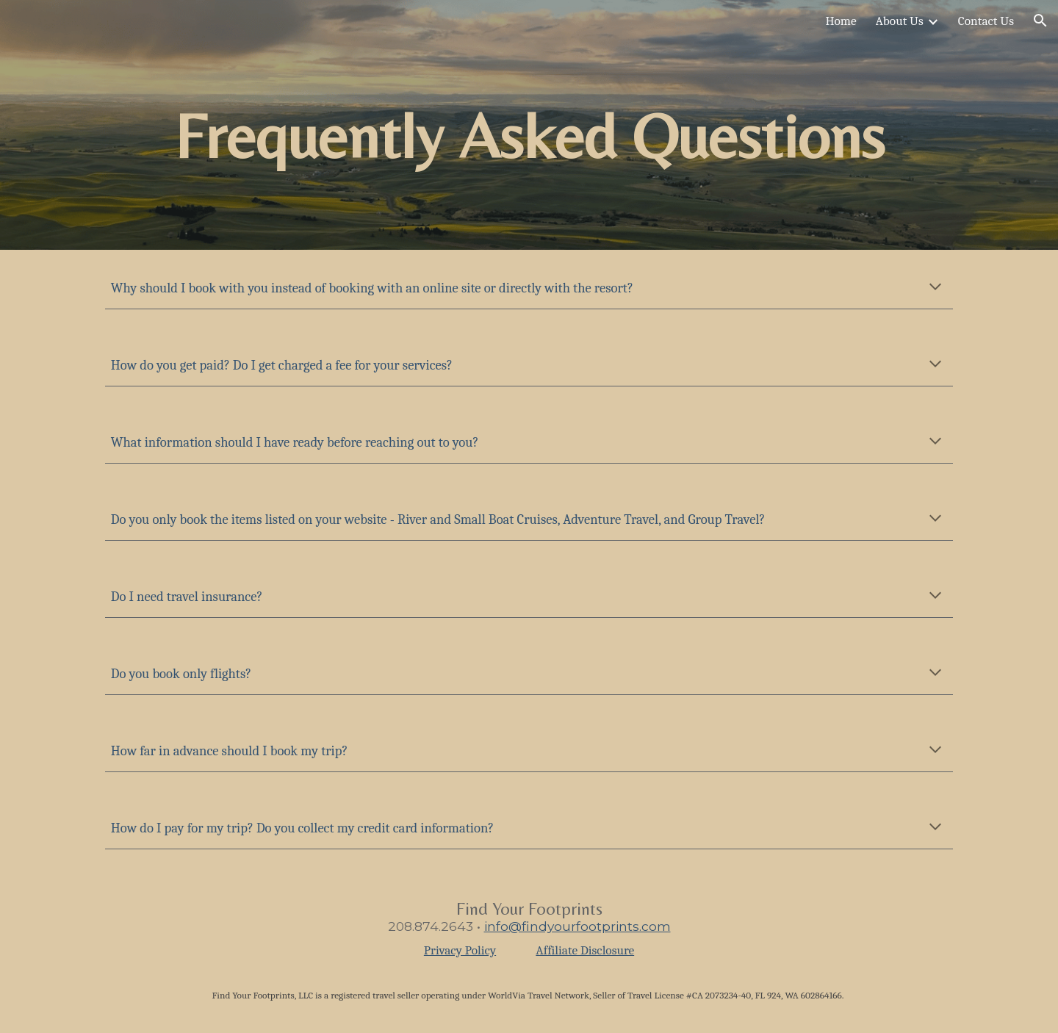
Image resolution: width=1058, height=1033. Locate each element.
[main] (529, 125)
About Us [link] (900, 20)
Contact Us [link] (986, 20)
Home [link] (840, 20)
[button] (1040, 20)
